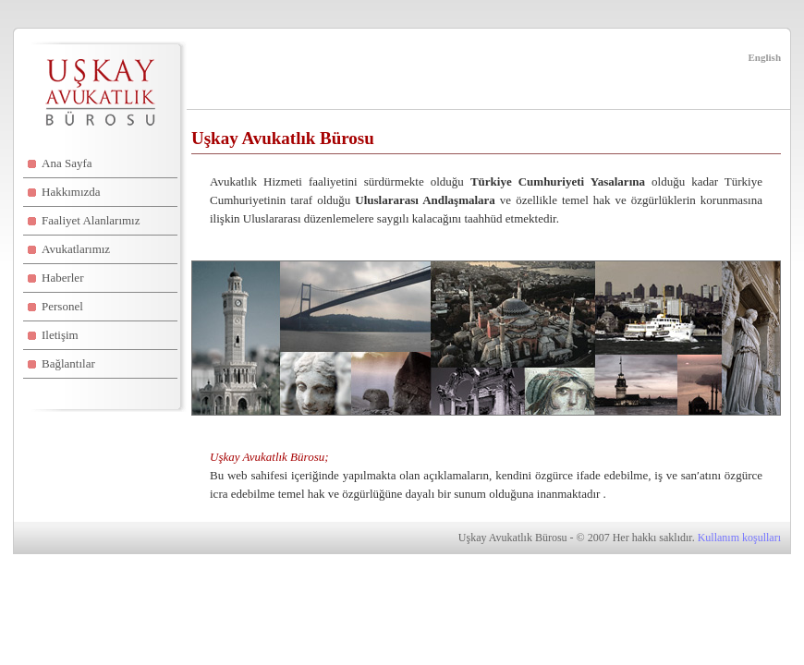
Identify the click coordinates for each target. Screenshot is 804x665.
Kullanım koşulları (739, 537)
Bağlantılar (68, 363)
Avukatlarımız (76, 249)
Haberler (62, 277)
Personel (62, 306)
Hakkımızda (71, 192)
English (765, 57)
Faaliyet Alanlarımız (91, 220)
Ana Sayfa (67, 163)
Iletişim (60, 335)
